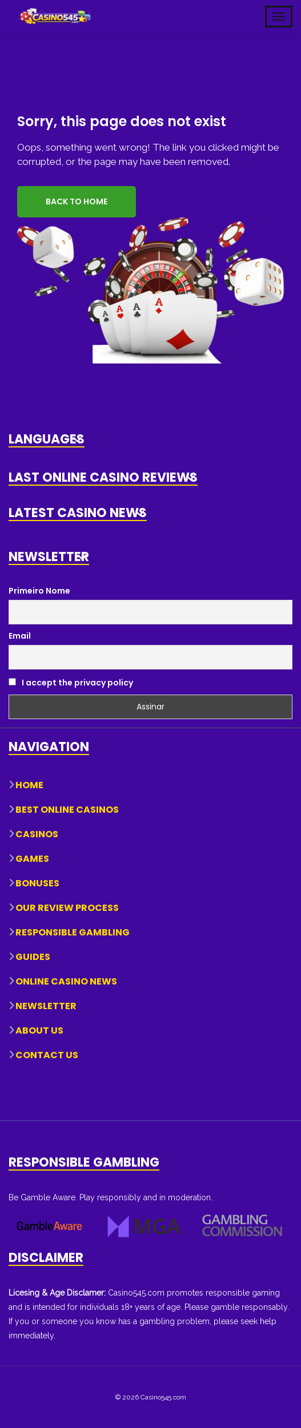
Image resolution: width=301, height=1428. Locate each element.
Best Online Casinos (67, 809)
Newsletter (46, 1005)
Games (32, 858)
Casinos (36, 834)
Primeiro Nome (39, 590)
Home (29, 785)
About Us (39, 1030)
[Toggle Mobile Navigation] (278, 16)
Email (20, 636)
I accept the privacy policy (71, 682)
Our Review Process (67, 907)
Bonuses (37, 883)
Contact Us (46, 1055)
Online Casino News (66, 981)
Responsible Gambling (72, 932)
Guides (32, 956)
